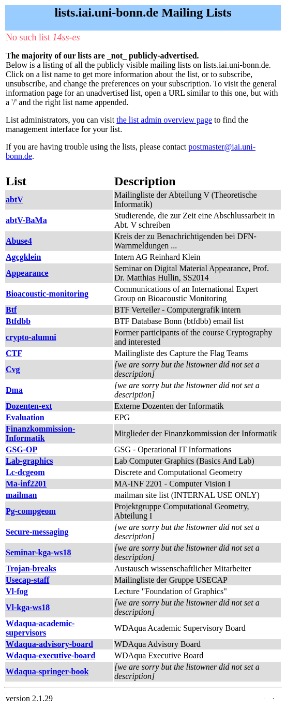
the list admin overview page (164, 119)
